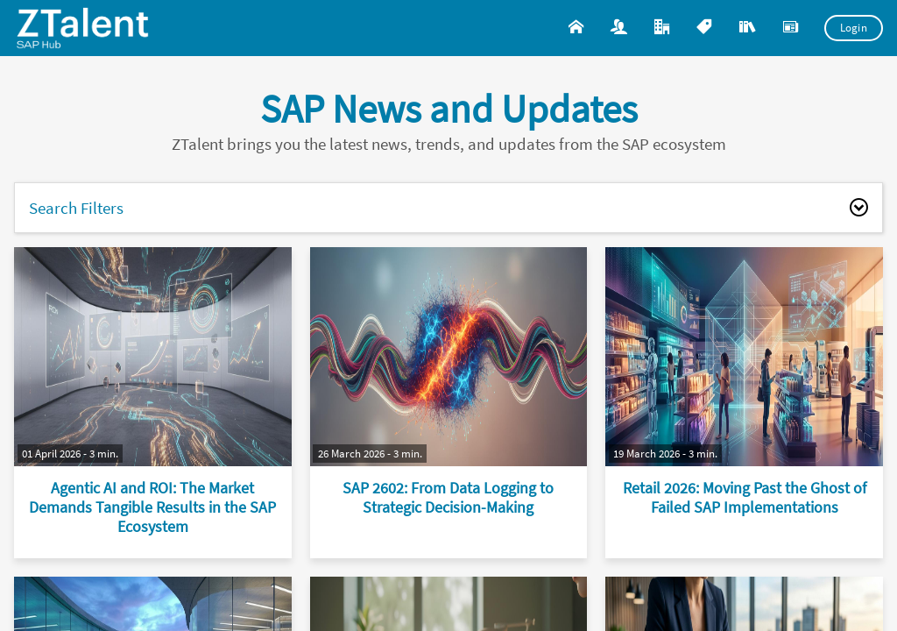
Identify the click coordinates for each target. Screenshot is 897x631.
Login (854, 27)
